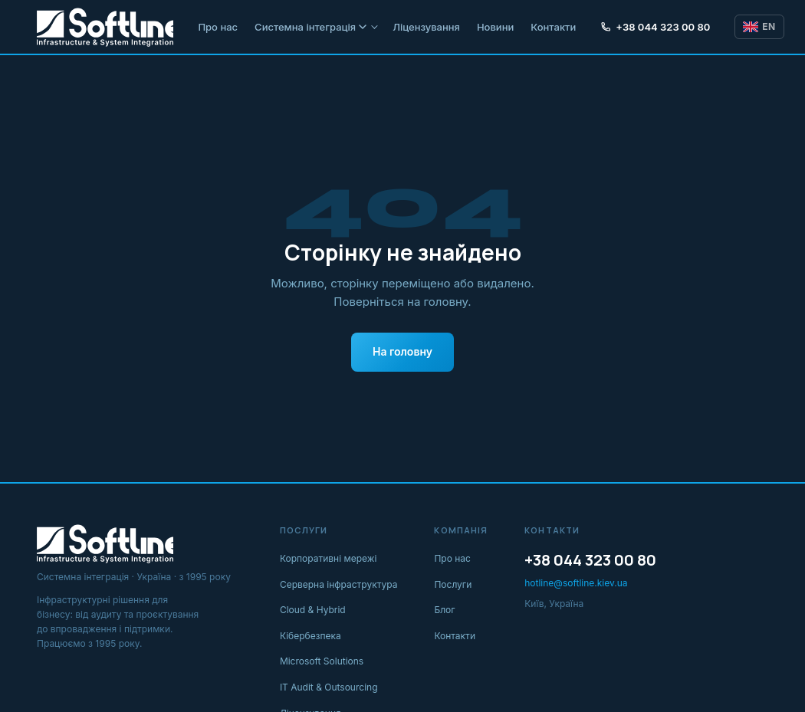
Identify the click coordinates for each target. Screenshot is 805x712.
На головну (402, 351)
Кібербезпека (310, 635)
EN (759, 26)
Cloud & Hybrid (313, 609)
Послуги (453, 584)
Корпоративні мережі (328, 558)
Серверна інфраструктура (339, 584)
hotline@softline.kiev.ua (575, 583)
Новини (495, 27)
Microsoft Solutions (321, 661)
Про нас (218, 27)
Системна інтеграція (310, 27)
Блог (444, 609)
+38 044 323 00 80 (655, 27)
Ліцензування (426, 27)
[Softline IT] (105, 27)
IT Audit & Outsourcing (329, 687)
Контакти (553, 27)
